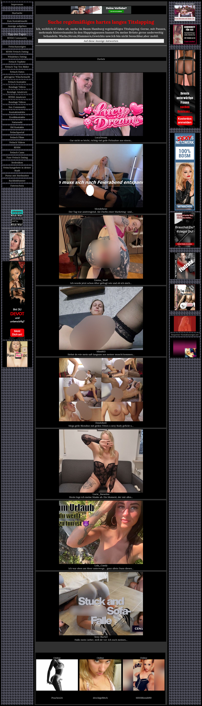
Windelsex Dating (17, 56)
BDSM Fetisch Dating (17, 51)
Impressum (17, 4)
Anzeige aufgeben (17, 26)
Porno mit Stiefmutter (17, 175)
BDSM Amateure (17, 97)
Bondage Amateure (17, 91)
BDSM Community (17, 37)
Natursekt (17, 122)
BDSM (17, 147)
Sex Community (17, 107)
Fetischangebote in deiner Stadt (17, 169)
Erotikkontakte (17, 117)
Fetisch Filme (17, 137)
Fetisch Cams (17, 152)
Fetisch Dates (17, 71)
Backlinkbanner (17, 180)
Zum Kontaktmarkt (17, 21)
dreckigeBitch (100, 697)
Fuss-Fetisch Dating (17, 157)
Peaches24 (57, 697)
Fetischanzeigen (17, 46)
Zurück (101, 59)
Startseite (17, 13)
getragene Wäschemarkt (17, 76)
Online (57, 673)
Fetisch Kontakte (17, 81)
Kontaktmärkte (17, 112)
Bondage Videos (17, 86)
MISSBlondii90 (144, 697)
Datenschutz (17, 185)
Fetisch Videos (17, 142)
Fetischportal (17, 132)
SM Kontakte (17, 127)
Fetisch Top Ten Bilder (17, 66)
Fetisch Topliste (17, 61)
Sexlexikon (17, 162)
